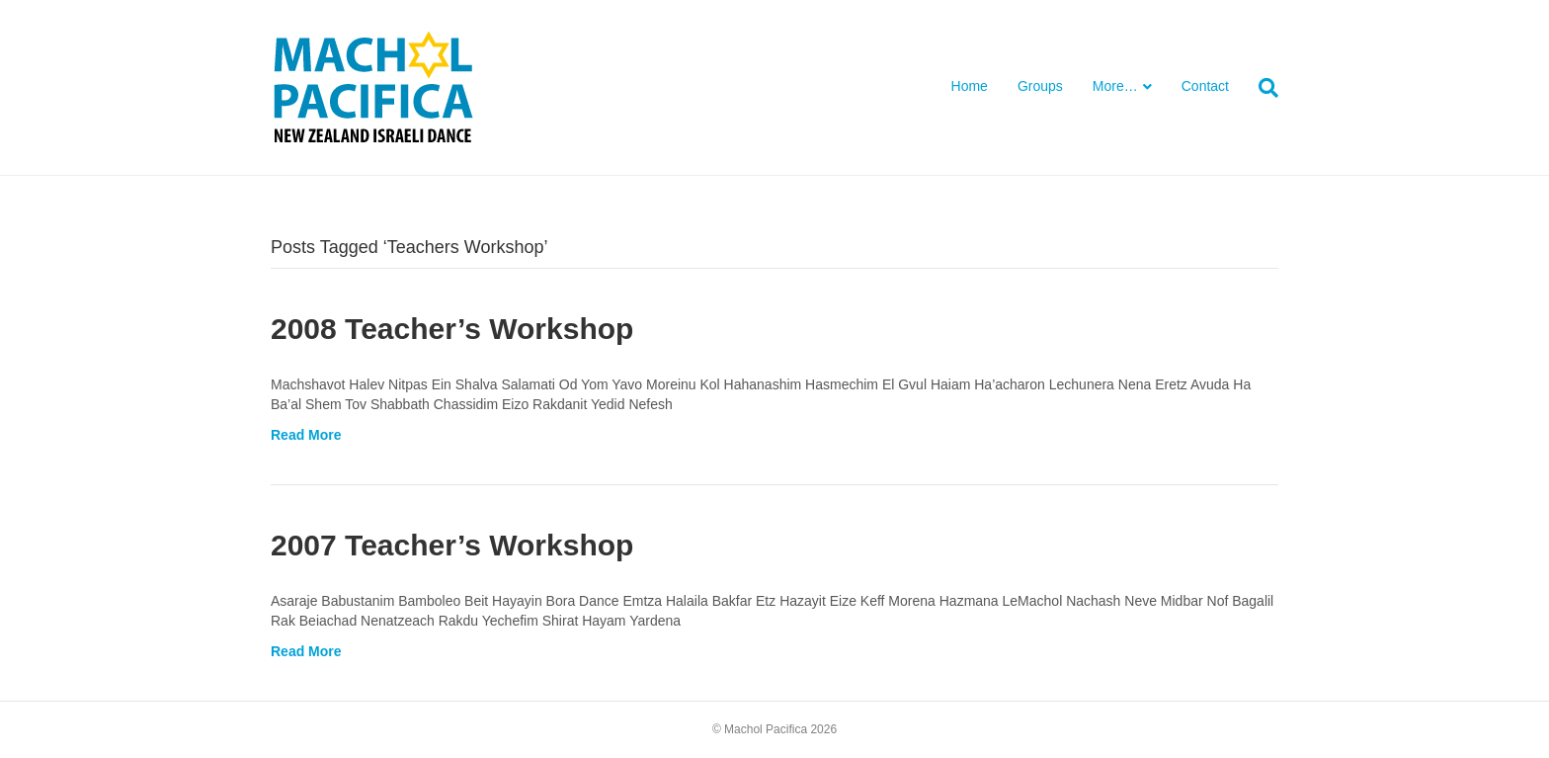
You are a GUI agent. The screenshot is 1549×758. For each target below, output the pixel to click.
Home (969, 86)
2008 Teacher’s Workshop (452, 328)
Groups (1040, 86)
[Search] (1261, 88)
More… (1115, 86)
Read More (306, 435)
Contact (1205, 86)
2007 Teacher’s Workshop (452, 545)
